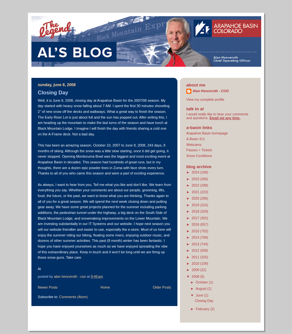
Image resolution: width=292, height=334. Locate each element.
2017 (196, 218)
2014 (196, 237)
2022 (196, 185)
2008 (196, 276)
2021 (196, 192)
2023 (196, 179)
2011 (196, 257)
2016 (196, 224)
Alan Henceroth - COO (211, 91)
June (200, 295)
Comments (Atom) (73, 297)
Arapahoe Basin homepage (207, 133)
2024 (196, 172)
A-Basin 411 (195, 139)
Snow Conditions (199, 156)
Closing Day (53, 93)
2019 (196, 205)
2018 (196, 211)
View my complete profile (205, 99)
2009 (196, 270)
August (202, 288)
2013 (196, 244)
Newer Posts (48, 287)
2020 (196, 198)
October (202, 282)
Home (105, 287)
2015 (196, 231)
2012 (196, 250)
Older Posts (162, 287)
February (203, 309)
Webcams (194, 145)
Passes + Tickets (199, 150)
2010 (196, 263)
